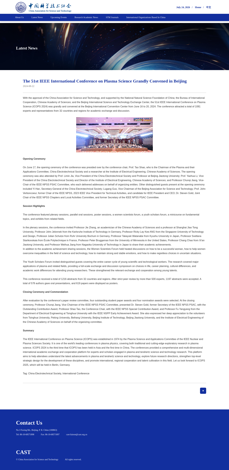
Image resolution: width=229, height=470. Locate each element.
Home (198, 7)
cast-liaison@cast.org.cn (76, 434)
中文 (208, 7)
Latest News (32, 47)
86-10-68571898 (27, 434)
